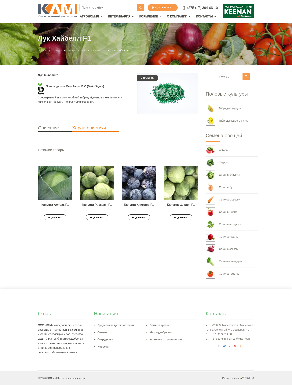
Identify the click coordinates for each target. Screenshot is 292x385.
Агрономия (89, 16)
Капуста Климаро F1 (139, 204)
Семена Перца (221, 212)
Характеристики (89, 127)
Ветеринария (119, 16)
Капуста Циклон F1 (181, 204)
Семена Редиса (222, 237)
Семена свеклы (222, 249)
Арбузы (217, 150)
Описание (48, 127)
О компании (177, 16)
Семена (57, 50)
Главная (42, 50)
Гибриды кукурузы (223, 108)
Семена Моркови (223, 199)
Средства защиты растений (115, 325)
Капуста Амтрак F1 (55, 204)
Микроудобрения (161, 332)
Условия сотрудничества (166, 339)
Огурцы (217, 162)
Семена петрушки (223, 224)
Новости (103, 346)
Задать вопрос (163, 7)
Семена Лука (98, 50)
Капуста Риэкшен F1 (97, 204)
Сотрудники (105, 339)
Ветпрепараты (159, 325)
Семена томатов (222, 274)
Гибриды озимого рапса (227, 121)
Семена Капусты (223, 175)
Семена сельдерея (224, 261)
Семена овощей (77, 50)
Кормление (148, 16)
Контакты (204, 16)
